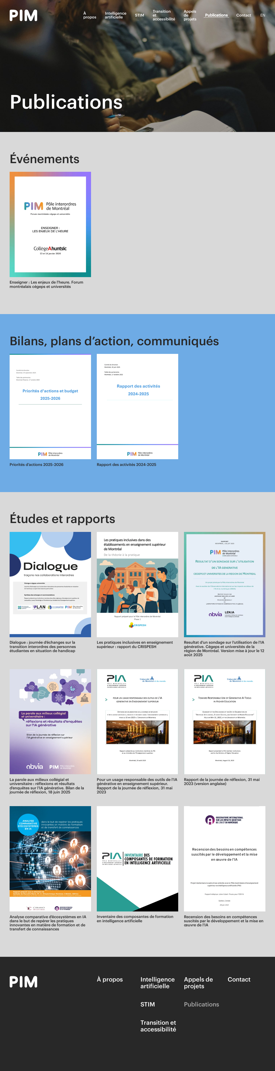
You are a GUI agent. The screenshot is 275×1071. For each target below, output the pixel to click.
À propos (89, 15)
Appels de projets (190, 15)
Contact (243, 15)
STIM (139, 15)
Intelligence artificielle (115, 15)
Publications (216, 15)
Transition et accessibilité (164, 15)
